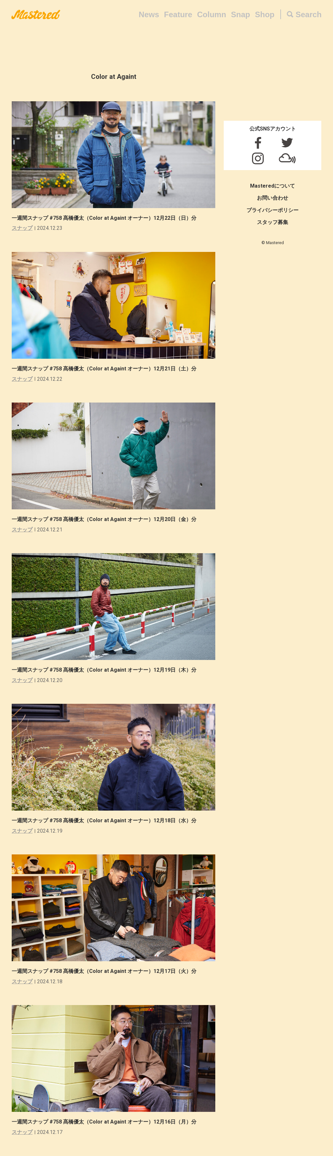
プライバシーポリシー (272, 210)
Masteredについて (272, 186)
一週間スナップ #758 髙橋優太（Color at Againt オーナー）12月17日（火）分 (107, 971)
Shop (264, 14)
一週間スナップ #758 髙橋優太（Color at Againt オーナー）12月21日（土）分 (107, 369)
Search (309, 14)
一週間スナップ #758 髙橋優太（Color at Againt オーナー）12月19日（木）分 (107, 670)
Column (211, 14)
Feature (178, 14)
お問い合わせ (272, 198)
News (149, 14)
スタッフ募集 (272, 222)
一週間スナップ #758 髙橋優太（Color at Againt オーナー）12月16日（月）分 (107, 1122)
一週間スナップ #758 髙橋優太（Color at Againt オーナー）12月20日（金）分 (107, 519)
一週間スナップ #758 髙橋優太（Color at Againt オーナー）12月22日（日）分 (107, 218)
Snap (240, 14)
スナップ (22, 228)
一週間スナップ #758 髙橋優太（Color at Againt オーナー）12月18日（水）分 (107, 820)
